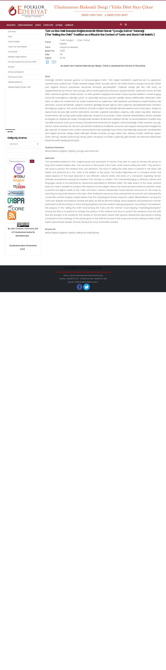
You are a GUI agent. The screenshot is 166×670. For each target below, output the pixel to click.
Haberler (69, 25)
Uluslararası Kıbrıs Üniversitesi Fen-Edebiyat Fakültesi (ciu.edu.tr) (83, 272)
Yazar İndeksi (14, 41)
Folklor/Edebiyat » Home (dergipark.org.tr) (83, 268)
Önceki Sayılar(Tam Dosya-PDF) (22, 62)
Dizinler (11, 67)
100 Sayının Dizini (15, 77)
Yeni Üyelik (12, 52)
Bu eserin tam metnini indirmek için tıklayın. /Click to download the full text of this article (103, 65)
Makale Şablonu (15, 82)
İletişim (59, 25)
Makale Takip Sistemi (17, 57)
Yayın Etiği (48, 25)
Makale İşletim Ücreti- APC (19, 87)
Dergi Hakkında (25, 25)
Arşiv (10, 36)
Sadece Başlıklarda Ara (18, 161)
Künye (38, 25)
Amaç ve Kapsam (16, 72)
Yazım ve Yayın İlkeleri (17, 46)
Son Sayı (12, 31)
